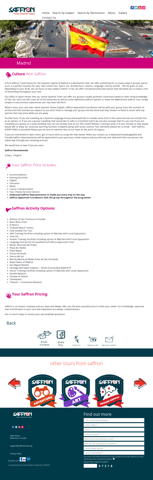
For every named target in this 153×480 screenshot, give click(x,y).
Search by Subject (63, 13)
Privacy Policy (15, 453)
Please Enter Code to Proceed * (96, 462)
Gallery (122, 13)
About (111, 13)
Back (11, 323)
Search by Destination (91, 13)
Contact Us (49, 17)
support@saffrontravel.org (21, 446)
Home (45, 13)
